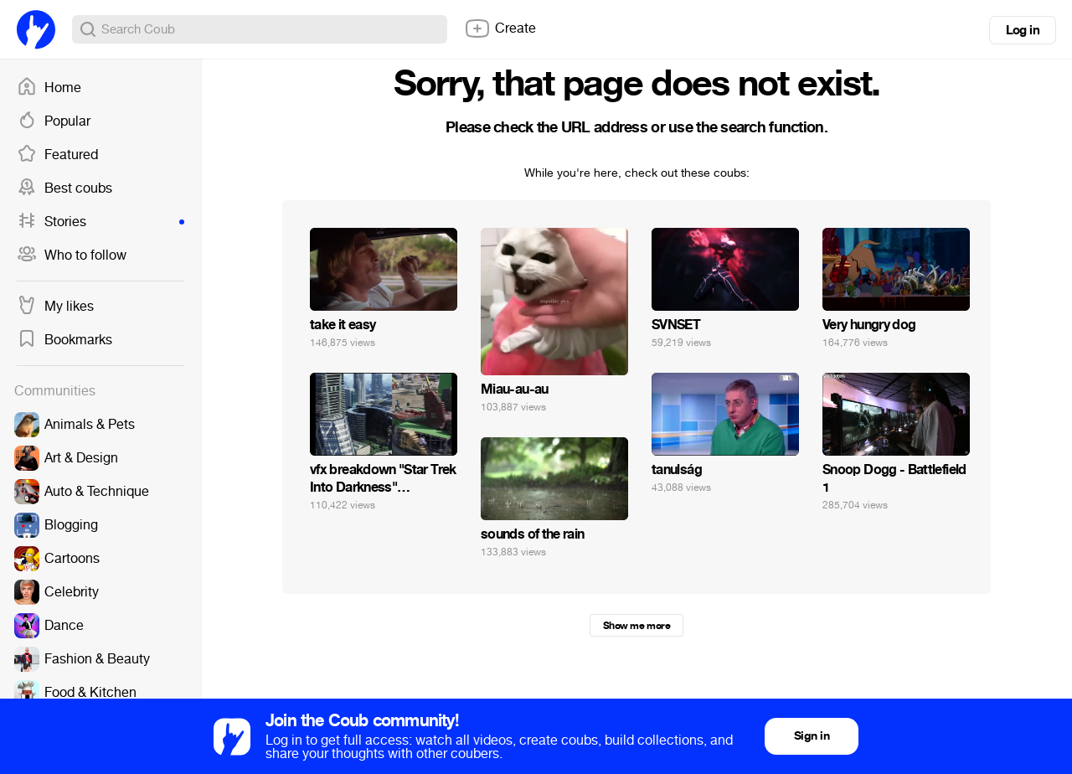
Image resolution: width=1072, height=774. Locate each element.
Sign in (811, 736)
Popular (53, 121)
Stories (100, 222)
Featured (57, 155)
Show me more (636, 625)
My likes (55, 306)
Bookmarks (64, 340)
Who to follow (71, 255)
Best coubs (64, 188)
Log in (1022, 30)
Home (49, 88)
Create (500, 28)
